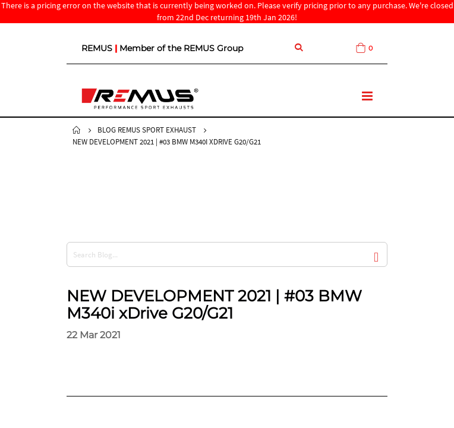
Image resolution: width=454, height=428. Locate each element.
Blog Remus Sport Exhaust (146, 130)
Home (76, 130)
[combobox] (227, 254)
